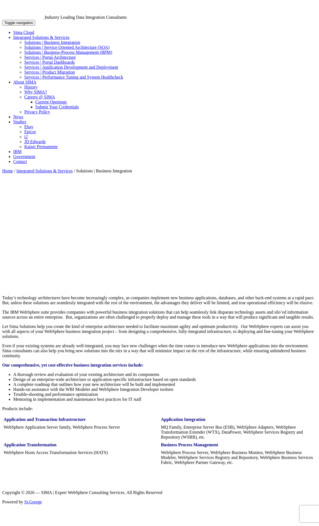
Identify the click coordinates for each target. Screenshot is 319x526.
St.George (33, 502)
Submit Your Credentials (57, 107)
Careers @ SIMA (39, 97)
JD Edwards (35, 141)
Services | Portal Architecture (50, 57)
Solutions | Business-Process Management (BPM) (68, 52)
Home (7, 171)
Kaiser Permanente (41, 146)
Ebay (28, 126)
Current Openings (51, 102)
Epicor (30, 131)
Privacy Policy (37, 112)
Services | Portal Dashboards (49, 62)
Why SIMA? (35, 92)
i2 (26, 136)
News (18, 116)
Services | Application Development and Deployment (71, 67)
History (30, 87)
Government (24, 156)
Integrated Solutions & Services (41, 37)
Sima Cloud (23, 32)
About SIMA (24, 82)
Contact (20, 161)
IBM (17, 151)
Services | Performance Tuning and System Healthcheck (73, 77)
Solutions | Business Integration (52, 42)
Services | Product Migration (49, 72)
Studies (19, 121)
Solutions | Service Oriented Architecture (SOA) (66, 47)
